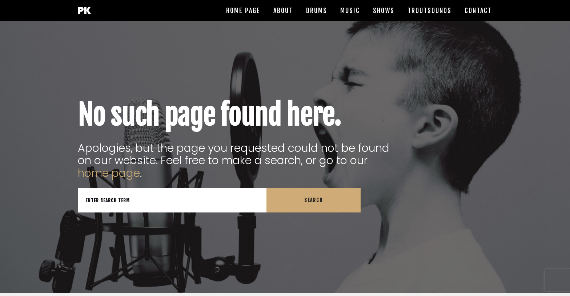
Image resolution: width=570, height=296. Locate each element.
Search (313, 200)
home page (109, 173)
